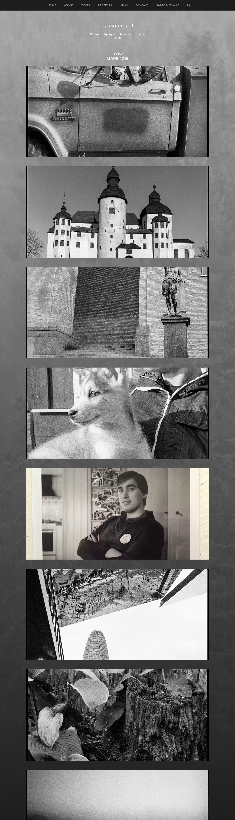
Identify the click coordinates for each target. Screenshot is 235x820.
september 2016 (37, 508)
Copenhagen (98, 437)
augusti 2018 (35, 443)
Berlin (93, 398)
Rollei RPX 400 (99, 699)
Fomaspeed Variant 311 (105, 494)
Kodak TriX (97, 586)
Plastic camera (99, 676)
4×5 (91, 358)
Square (94, 733)
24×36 (93, 356)
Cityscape (96, 423)
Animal (94, 384)
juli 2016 (31, 513)
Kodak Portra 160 (101, 578)
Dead (93, 446)
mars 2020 (33, 389)
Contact (142, 5)
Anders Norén (123, 808)
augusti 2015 (35, 544)
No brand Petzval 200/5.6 (107, 643)
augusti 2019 (35, 409)
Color (93, 426)
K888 (93, 575)
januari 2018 (34, 463)
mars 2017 (33, 491)
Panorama (96, 657)
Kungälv (95, 598)
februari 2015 (35, 561)
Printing (95, 693)
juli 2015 (31, 547)
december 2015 (37, 533)
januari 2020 (35, 395)
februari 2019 (35, 426)
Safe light (96, 710)
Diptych (94, 460)
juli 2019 (32, 412)
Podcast (95, 679)
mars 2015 (33, 558)
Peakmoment (117, 25)
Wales (93, 772)
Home (52, 5)
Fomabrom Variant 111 (104, 488)
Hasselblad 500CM (102, 539)
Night (93, 637)
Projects (105, 5)
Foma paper (97, 485)
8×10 (92, 373)
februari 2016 (35, 527)
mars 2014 (33, 592)
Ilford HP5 (96, 550)
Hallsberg (96, 536)
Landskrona (97, 603)
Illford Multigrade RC (104, 558)
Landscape (97, 600)
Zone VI (94, 781)
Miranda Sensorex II (103, 631)
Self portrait (97, 716)
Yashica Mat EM (100, 778)
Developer (96, 454)
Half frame (96, 533)
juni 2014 (32, 584)
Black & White (99, 401)
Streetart (95, 741)
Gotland (95, 522)
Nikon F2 (95, 640)
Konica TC (96, 592)
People (94, 662)
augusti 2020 (35, 375)
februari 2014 (35, 595)
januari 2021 (34, 361)
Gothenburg (98, 519)
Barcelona (96, 389)
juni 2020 (33, 381)
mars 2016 (33, 525)
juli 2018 (32, 446)
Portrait (94, 691)
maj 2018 (32, 451)
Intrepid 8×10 (98, 570)
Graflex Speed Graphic (105, 527)
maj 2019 (32, 418)
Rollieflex (95, 705)
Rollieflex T (97, 707)
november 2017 (37, 468)
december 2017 (37, 465)
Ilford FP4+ (97, 547)
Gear (92, 513)
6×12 (92, 361)
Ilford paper (97, 555)
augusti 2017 (35, 477)
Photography (98, 665)
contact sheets (99, 432)
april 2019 (33, 420)
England (95, 474)
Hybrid (94, 544)
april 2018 (33, 454)
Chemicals (96, 420)
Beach (93, 392)
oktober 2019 (35, 404)
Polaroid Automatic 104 (105, 682)
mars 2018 (33, 457)
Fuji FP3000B (99, 510)
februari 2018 (35, 460)
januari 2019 (34, 429)
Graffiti (94, 525)
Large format (98, 606)
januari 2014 (34, 598)
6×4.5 (92, 364)
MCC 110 (94, 626)
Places (94, 671)
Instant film (97, 567)
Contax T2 (96, 434)
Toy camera (97, 755)
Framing (95, 502)
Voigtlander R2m (101, 769)
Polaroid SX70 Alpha (103, 688)
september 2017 (37, 474)
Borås (93, 406)
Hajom (94, 530)
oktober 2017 (35, 471)
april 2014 (33, 589)
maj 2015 (32, 553)
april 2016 (32, 522)
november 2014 (37, 570)
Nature (94, 634)
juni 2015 (32, 550)
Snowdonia (97, 727)
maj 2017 (32, 485)
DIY (91, 463)
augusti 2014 (35, 578)
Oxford (94, 654)
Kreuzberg (97, 595)
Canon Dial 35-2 (100, 415)
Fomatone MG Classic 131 (106, 496)
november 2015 (37, 536)
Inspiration (96, 564)
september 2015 (37, 541)
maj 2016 (32, 519)
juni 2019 (32, 415)
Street (93, 738)
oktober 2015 (35, 539)
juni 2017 (32, 482)
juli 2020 (32, 378)
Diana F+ (95, 457)
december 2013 (37, 600)
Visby (93, 766)
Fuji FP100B (97, 505)
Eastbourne (97, 468)
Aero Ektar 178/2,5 (102, 378)
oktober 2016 (35, 505)
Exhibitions (97, 477)
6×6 (91, 367)
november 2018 (37, 434)
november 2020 (37, 367)
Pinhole (94, 668)
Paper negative (100, 660)
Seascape (96, 713)
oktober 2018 (35, 437)
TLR (92, 752)
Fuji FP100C (97, 508)
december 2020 (37, 364)
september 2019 (37, 406)
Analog (94, 381)
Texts (85, 5)
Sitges (93, 721)
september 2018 (37, 440)
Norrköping (97, 648)
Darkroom (96, 443)
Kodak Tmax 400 (101, 584)
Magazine (96, 615)
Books (93, 404)
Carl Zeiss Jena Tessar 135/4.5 (109, 418)
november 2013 (37, 603)
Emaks (94, 471)
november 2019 (37, 401)
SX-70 (93, 747)
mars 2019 (33, 423)
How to (94, 541)
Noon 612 (95, 645)
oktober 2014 (35, 572)
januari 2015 (34, 564)
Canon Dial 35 (99, 412)
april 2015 (32, 555)
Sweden (95, 744)
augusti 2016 (35, 510)
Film (92, 482)
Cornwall (95, 440)
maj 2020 (32, 384)
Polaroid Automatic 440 (106, 685)
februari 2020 (36, 392)
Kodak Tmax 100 (101, 581)
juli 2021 (32, 353)
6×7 (91, 370)
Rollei (93, 696)
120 (91, 353)
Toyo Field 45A (99, 758)
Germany (96, 516)
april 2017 (33, 488)
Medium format (100, 629)
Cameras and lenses (103, 409)
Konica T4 (96, 589)
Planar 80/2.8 (98, 674)
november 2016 (37, 502)
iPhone (94, 572)
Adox (93, 375)
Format (94, 499)
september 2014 (37, 575)
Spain (93, 730)
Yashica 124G (98, 775)
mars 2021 (33, 356)
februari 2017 (35, 494)
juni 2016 (32, 516)
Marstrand (96, 623)
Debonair (95, 449)
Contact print (98, 429)
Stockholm (97, 736)
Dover (93, 465)
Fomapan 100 (98, 491)
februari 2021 (35, 358)
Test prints (96, 750)
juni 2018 (32, 449)
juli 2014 (32, 581)
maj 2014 (32, 586)
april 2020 (33, 387)
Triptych (95, 761)
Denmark (96, 451)
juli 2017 (32, 479)
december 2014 (37, 567)
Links (124, 5)
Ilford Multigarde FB (103, 553)
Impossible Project (102, 561)
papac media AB (167, 5)
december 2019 (37, 398)
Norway (94, 651)
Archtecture (98, 387)
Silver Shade (98, 719)
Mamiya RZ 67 (99, 617)
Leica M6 (95, 609)
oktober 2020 (36, 370)
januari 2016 (34, 530)
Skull (93, 724)
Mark (93, 620)
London (94, 612)
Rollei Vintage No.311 (103, 702)
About (69, 5)
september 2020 (38, 373)
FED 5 (93, 479)
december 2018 (37, 432)
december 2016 (37, 499)
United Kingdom (101, 764)
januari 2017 (34, 496)
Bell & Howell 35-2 (102, 395)
